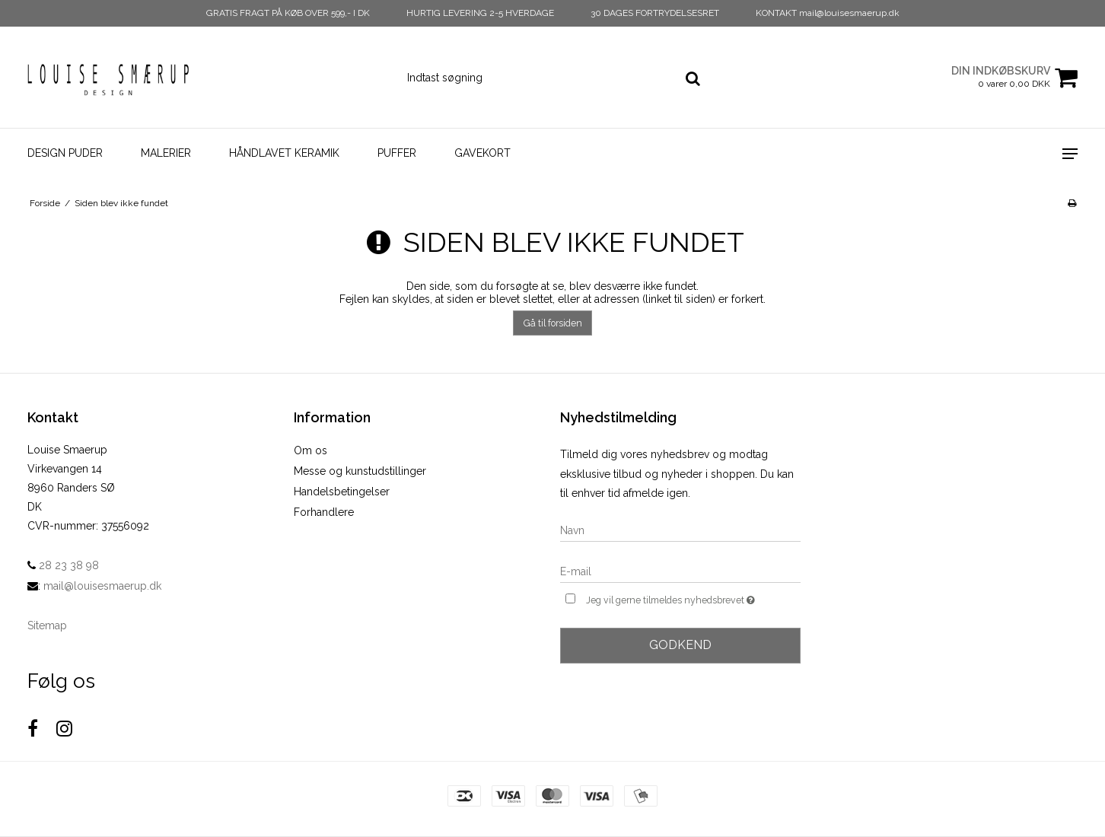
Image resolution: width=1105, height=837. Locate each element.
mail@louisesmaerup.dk (102, 586)
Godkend (680, 645)
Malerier (166, 153)
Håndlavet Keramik (284, 153)
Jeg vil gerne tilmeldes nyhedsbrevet (693, 598)
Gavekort (482, 153)
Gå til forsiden (553, 323)
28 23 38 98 (63, 565)
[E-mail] (680, 571)
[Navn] (680, 530)
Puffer (396, 153)
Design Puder (65, 153)
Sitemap (47, 625)
